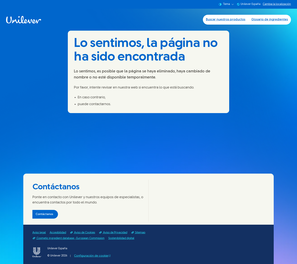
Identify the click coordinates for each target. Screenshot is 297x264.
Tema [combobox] (226, 4)
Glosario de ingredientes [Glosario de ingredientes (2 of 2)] (269, 19)
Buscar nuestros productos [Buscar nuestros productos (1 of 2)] (225, 19)
